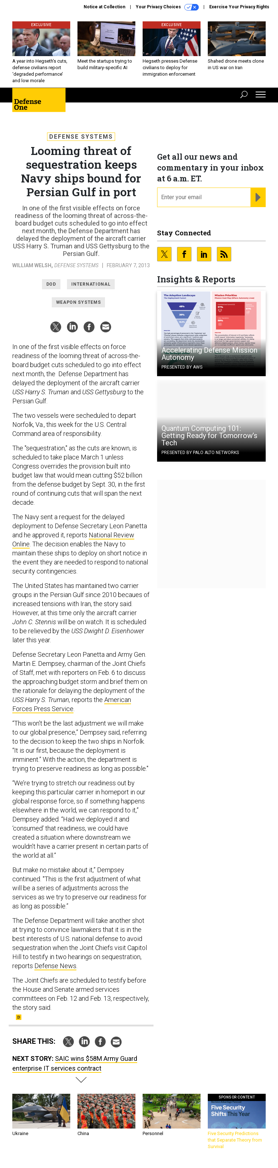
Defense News (55, 966)
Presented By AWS (181, 367)
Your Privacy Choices (167, 7)
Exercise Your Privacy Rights (239, 6)
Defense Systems (81, 136)
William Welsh (31, 265)
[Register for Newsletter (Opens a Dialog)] (257, 197)
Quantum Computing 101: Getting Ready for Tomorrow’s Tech (209, 435)
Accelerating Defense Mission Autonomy (209, 354)
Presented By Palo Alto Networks (200, 452)
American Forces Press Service (71, 704)
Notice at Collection (104, 6)
